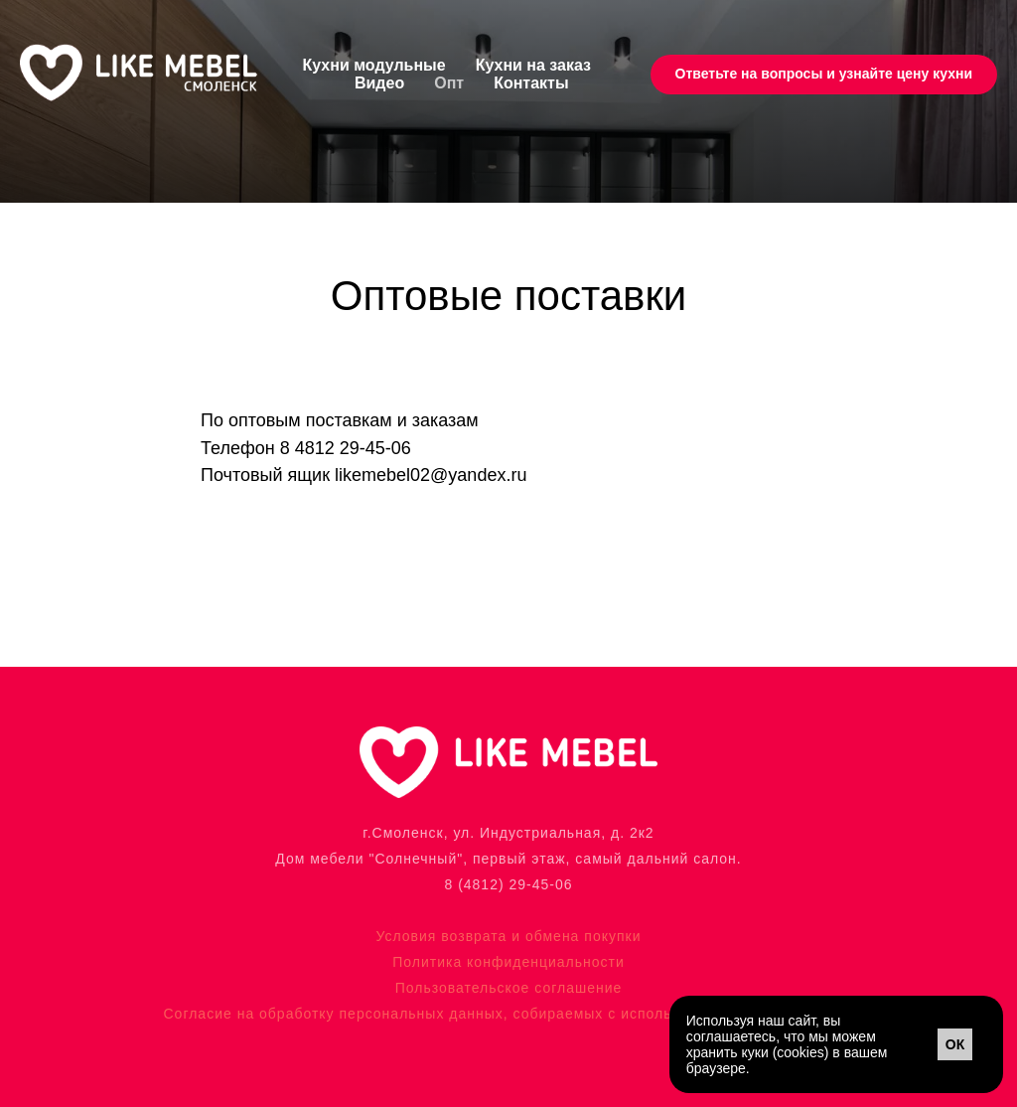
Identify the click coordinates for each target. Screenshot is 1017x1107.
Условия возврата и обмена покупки (509, 936)
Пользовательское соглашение (509, 988)
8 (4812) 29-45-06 (508, 884)
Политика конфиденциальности (508, 962)
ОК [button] (954, 1044)
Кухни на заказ (533, 65)
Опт (449, 83)
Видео (379, 83)
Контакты (531, 83)
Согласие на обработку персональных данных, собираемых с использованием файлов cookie (509, 1014)
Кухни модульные (374, 65)
